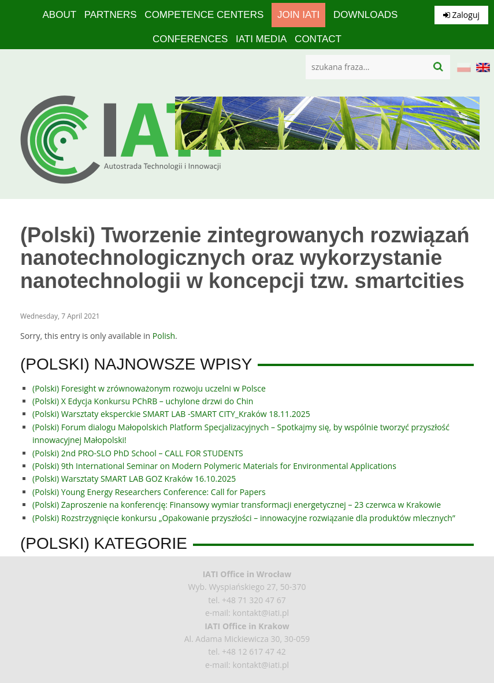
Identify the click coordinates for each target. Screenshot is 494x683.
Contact (318, 39)
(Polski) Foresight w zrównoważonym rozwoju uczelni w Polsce (149, 388)
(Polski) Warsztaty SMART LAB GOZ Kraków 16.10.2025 (134, 478)
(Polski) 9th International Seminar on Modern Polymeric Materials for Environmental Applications (214, 465)
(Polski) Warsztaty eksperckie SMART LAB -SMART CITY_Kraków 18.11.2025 (171, 413)
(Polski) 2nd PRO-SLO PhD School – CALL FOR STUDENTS (137, 453)
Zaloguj (461, 14)
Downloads (365, 14)
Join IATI (298, 14)
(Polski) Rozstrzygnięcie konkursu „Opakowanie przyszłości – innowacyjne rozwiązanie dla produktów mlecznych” (243, 517)
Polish (164, 335)
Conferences (190, 39)
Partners (110, 14)
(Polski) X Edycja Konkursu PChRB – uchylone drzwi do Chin (142, 401)
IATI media (261, 39)
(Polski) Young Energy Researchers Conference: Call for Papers (149, 491)
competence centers (203, 14)
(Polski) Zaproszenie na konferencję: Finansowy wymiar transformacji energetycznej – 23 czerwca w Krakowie (236, 504)
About (60, 14)
